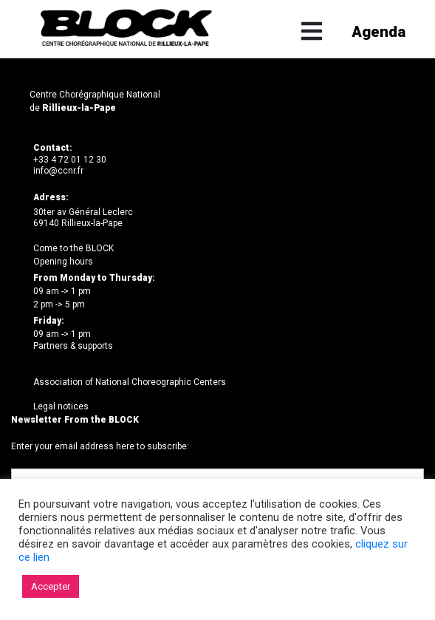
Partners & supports (73, 346)
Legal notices (61, 406)
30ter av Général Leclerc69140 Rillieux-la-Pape (83, 218)
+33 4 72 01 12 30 (69, 159)
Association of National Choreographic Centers (129, 382)
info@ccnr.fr (58, 171)
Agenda (376, 32)
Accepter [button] (50, 586)
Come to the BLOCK (73, 248)
